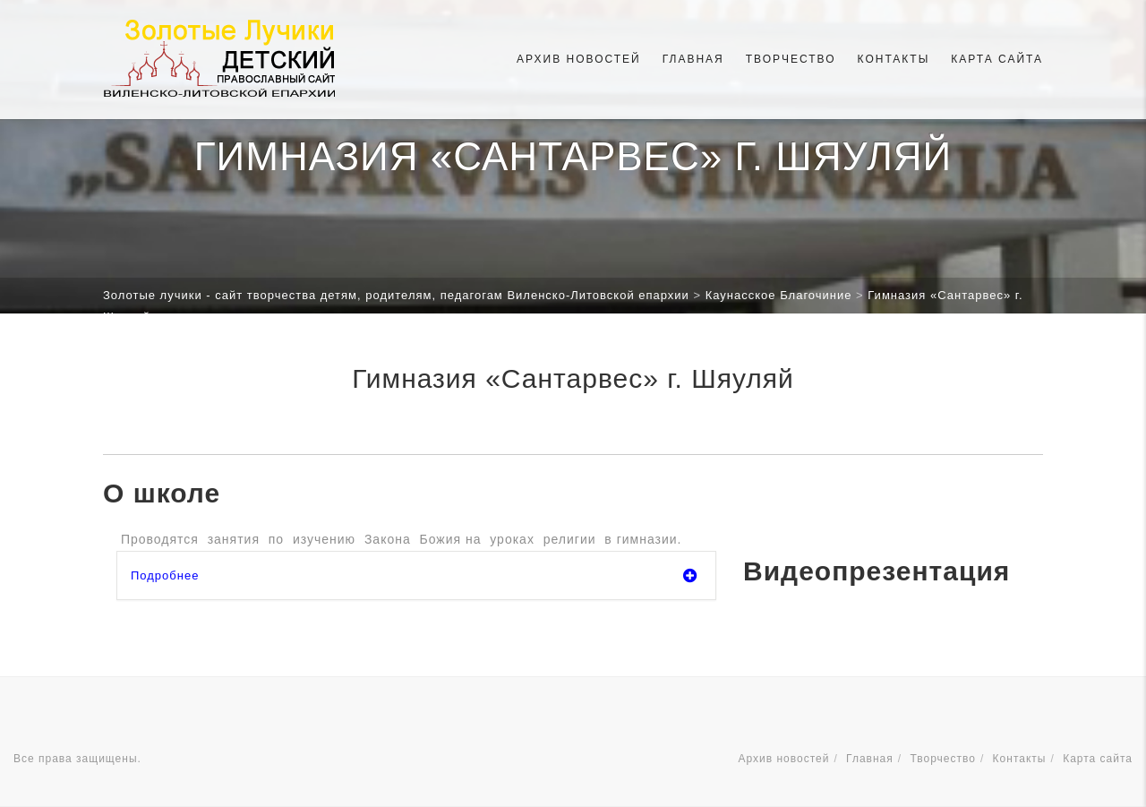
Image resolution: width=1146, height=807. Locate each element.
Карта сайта (997, 59)
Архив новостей (579, 59)
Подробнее (414, 576)
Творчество (791, 59)
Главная (693, 59)
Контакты (894, 59)
